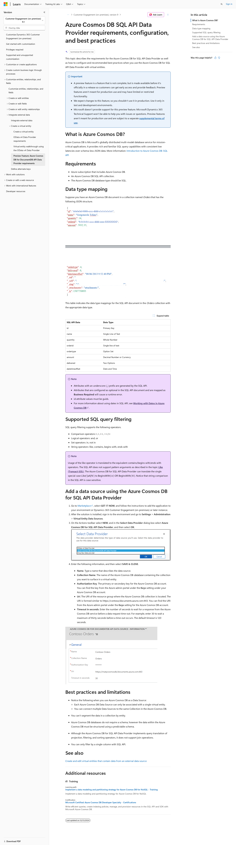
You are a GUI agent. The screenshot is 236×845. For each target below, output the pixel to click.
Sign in (229, 3)
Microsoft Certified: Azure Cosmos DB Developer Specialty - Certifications (100, 802)
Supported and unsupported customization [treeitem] (19, 57)
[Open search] (222, 4)
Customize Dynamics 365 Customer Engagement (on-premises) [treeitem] (23, 36)
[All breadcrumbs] (68, 14)
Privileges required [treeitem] (14, 49)
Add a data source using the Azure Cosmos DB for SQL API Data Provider (210, 38)
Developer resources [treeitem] (15, 191)
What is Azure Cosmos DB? (205, 20)
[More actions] (168, 14)
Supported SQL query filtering (206, 32)
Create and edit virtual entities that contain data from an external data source (106, 761)
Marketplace (84, 505)
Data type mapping (201, 28)
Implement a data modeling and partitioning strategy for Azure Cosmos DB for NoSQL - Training (111, 789)
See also (196, 47)
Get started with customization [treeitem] (20, 43)
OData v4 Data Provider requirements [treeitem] (24, 139)
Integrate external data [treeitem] (21, 120)
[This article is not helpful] (219, 58)
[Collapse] (44, 12)
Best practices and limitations (206, 43)
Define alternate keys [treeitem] (21, 168)
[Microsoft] (6, 4)
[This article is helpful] (215, 58)
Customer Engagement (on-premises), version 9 (96, 14)
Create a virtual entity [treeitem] (23, 131)
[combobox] (24, 20)
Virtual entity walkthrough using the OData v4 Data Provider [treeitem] (28, 148)
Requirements (198, 24)
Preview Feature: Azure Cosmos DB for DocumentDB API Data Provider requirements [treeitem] (28, 159)
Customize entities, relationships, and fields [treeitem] (26, 90)
